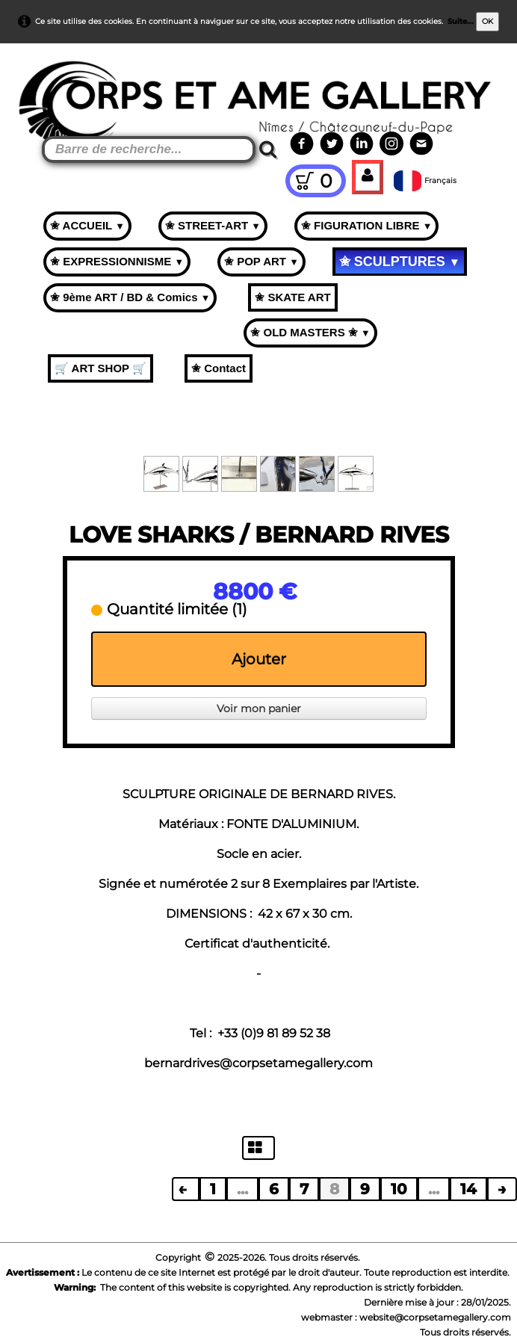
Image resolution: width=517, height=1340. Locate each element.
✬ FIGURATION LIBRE (366, 225)
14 (468, 1189)
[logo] (38, 82)
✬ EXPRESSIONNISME (117, 261)
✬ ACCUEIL (87, 225)
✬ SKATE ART (292, 297)
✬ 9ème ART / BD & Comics (130, 297)
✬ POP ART (261, 261)
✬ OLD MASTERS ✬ (310, 332)
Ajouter (259, 659)
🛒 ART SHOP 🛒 (100, 368)
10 (399, 1189)
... (242, 1189)
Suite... (461, 21)
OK (487, 21)
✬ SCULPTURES (399, 261)
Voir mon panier (259, 708)
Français (426, 180)
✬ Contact (218, 368)
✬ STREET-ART (213, 225)
